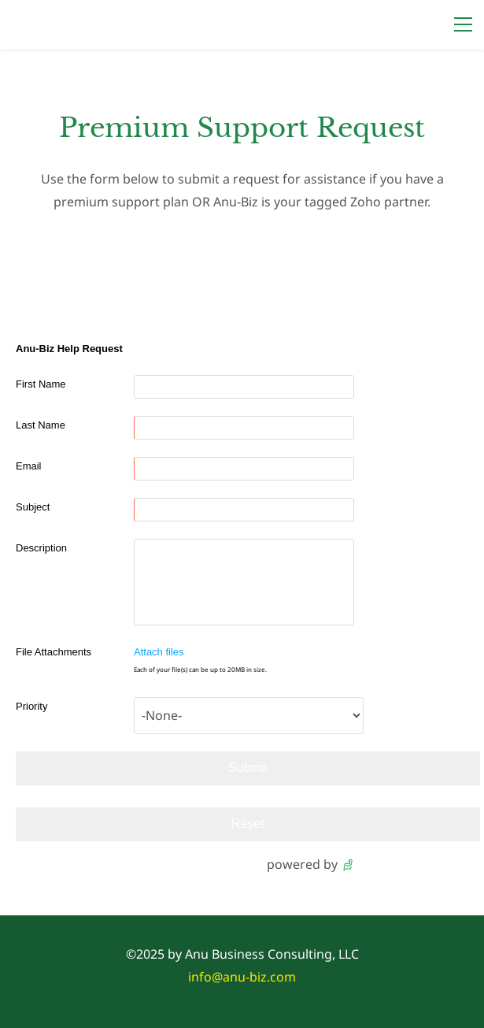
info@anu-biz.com (242, 976)
